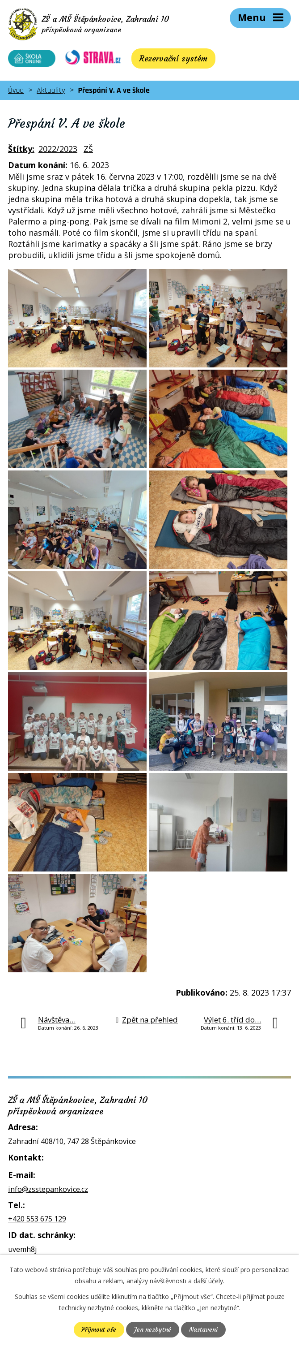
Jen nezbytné (152, 1329)
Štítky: (21, 151)
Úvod (16, 92)
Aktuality (51, 92)
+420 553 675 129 (37, 1221)
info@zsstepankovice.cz (48, 1191)
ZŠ (88, 151)
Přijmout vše (98, 1329)
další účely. (209, 1281)
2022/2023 (57, 151)
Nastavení (203, 1329)
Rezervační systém (168, 60)
